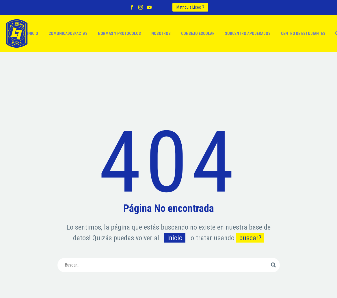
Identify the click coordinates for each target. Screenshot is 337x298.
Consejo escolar (198, 33)
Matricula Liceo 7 (190, 7)
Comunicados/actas (68, 33)
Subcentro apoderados (248, 33)
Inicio (32, 33)
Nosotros (161, 33)
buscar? (250, 238)
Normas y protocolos (119, 33)
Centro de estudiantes (303, 33)
